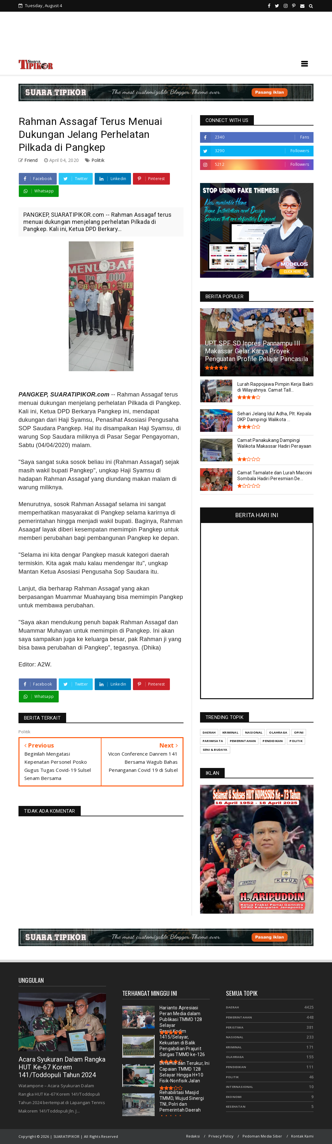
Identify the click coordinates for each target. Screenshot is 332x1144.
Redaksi (193, 1136)
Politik (97, 160)
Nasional (234, 1037)
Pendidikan (236, 1067)
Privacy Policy (220, 1136)
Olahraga (235, 1057)
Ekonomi (234, 1097)
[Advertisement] (166, 35)
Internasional (239, 1087)
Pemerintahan (239, 1017)
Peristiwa (234, 1027)
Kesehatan (235, 1106)
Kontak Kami (302, 1136)
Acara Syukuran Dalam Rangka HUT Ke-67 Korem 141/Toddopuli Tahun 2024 (61, 1067)
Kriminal (234, 1047)
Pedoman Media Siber (262, 1136)
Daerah (232, 1007)
